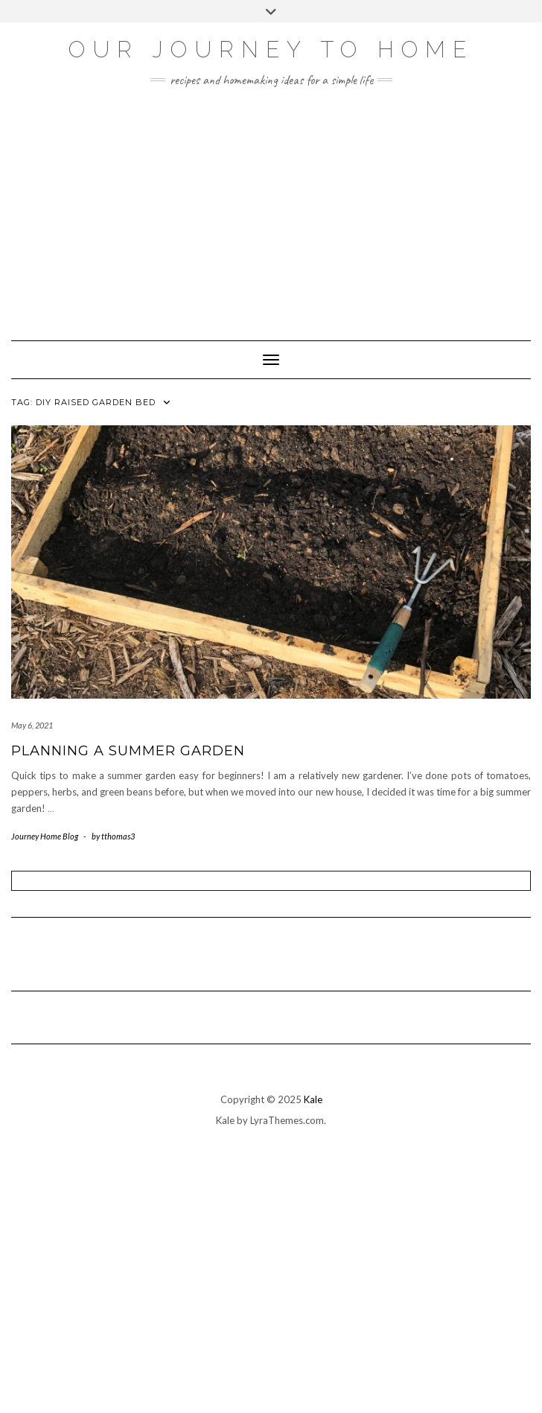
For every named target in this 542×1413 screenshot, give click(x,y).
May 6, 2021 (32, 725)
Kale (313, 1099)
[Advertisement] (271, 206)
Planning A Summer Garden (128, 751)
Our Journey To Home (271, 49)
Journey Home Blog (44, 836)
